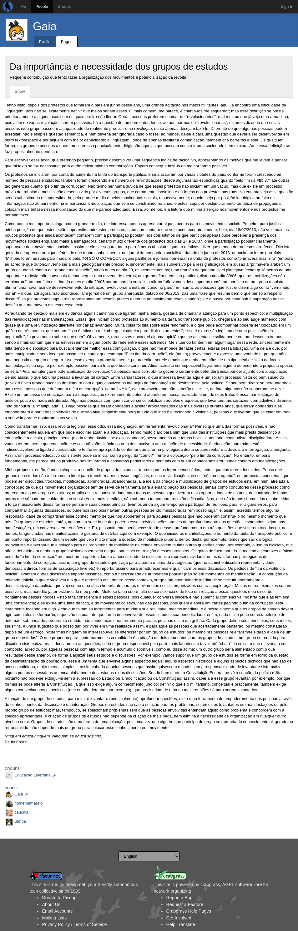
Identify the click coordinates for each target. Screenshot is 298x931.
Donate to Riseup (59, 897)
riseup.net (75, 884)
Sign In (287, 6)
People (41, 6)
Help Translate (180, 924)
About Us (51, 904)
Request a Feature (184, 904)
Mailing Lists (54, 917)
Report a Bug (179, 897)
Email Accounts (57, 911)
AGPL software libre (242, 884)
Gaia (45, 26)
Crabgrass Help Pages (188, 911)
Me (23, 6)
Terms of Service (90, 924)
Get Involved (178, 917)
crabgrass (210, 884)
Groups (64, 6)
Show (20, 91)
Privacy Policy (56, 924)
